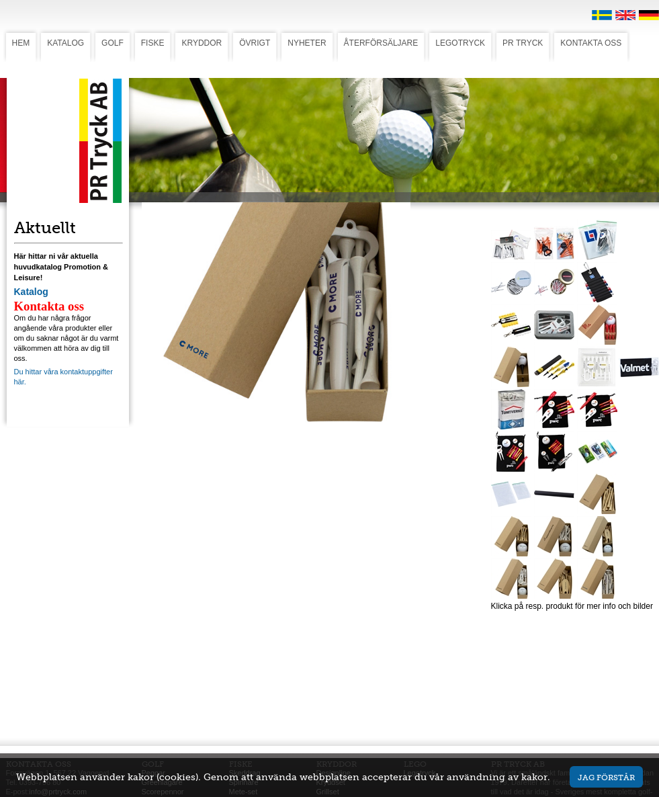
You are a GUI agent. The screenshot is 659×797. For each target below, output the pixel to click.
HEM (21, 43)
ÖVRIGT (254, 43)
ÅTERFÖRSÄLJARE (381, 43)
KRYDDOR (201, 43)
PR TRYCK (522, 43)
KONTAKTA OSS (590, 43)
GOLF (112, 43)
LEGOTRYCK (460, 43)
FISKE (153, 43)
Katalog (31, 291)
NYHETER (307, 43)
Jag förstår (606, 777)
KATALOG (65, 43)
